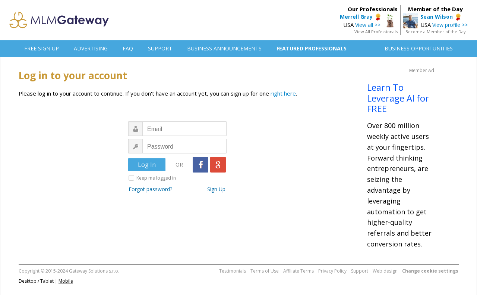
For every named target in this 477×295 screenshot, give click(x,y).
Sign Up (216, 189)
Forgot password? (150, 189)
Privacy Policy (332, 271)
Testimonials (232, 271)
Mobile (66, 281)
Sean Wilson (436, 16)
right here (283, 93)
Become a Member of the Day (435, 31)
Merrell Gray (356, 16)
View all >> (367, 24)
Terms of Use (264, 271)
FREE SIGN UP (41, 48)
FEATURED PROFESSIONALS (312, 48)
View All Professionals (376, 31)
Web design (385, 271)
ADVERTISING (91, 48)
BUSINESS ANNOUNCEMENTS (224, 48)
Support (359, 271)
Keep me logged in (156, 178)
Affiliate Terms (298, 271)
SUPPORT (160, 48)
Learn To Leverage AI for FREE (398, 98)
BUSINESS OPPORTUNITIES (419, 48)
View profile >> (450, 24)
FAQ (128, 48)
